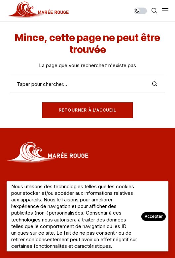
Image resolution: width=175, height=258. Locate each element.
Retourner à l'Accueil (87, 110)
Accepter (153, 216)
